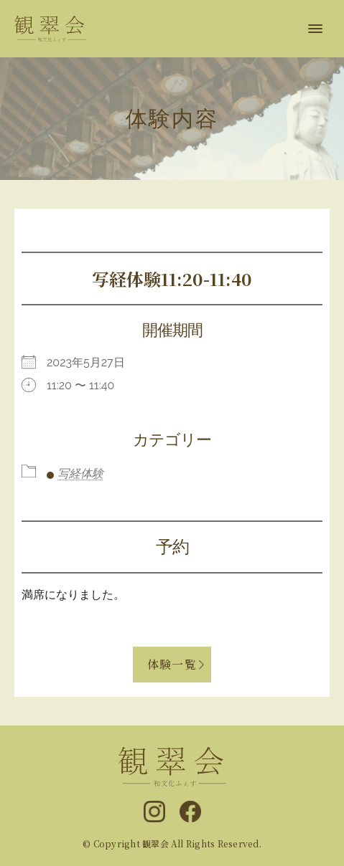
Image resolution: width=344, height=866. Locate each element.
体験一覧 (172, 664)
